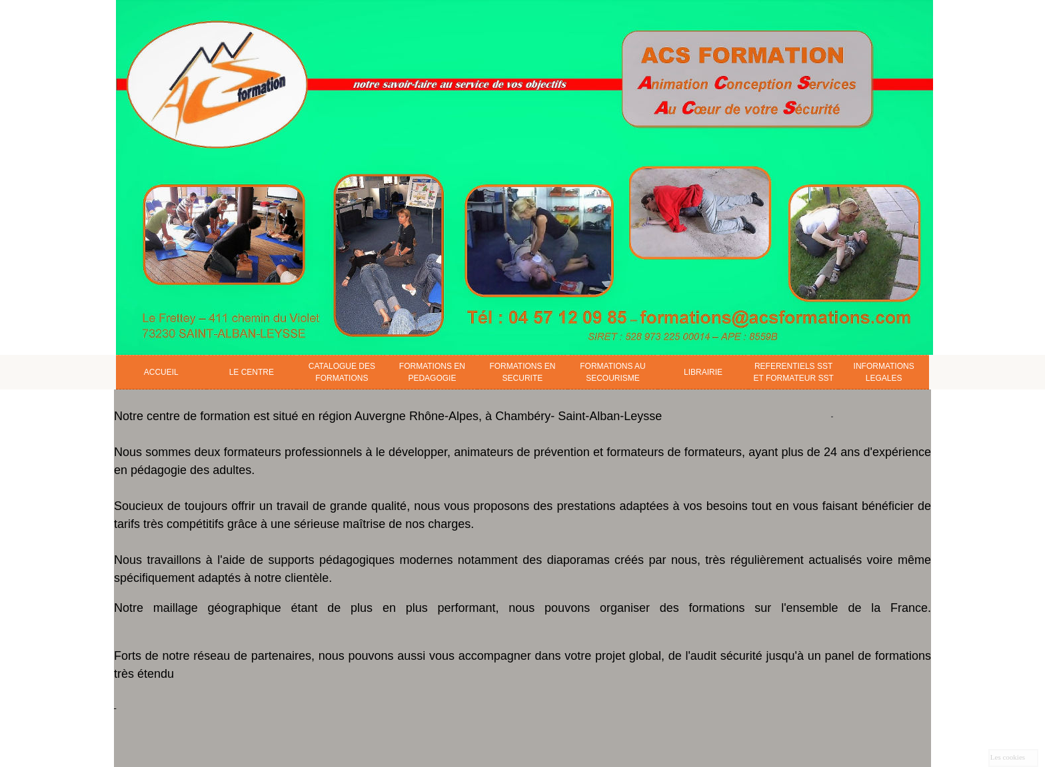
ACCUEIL (161, 372)
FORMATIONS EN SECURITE (522, 372)
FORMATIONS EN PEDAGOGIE (432, 372)
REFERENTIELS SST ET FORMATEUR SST (793, 372)
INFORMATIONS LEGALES (884, 372)
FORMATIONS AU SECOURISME (612, 372)
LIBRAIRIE (703, 372)
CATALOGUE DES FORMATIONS (342, 372)
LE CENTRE (251, 372)
